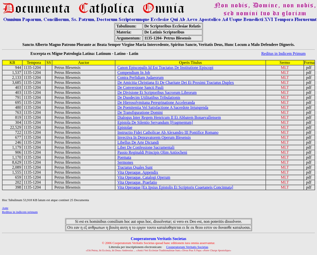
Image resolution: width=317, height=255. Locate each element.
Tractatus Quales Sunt (135, 167)
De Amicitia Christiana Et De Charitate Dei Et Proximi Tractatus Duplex (175, 82)
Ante (5, 208)
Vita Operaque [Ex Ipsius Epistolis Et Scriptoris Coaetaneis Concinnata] (175, 187)
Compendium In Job (133, 72)
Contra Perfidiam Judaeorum (140, 77)
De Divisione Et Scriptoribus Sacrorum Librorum (157, 92)
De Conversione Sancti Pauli (140, 87)
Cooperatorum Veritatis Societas (187, 247)
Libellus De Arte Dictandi (138, 142)
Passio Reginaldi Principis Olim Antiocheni (152, 152)
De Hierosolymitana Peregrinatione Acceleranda (156, 102)
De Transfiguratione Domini (140, 112)
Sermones (125, 162)
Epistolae (124, 127)
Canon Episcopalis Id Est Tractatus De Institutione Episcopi (165, 67)
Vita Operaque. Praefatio (137, 182)
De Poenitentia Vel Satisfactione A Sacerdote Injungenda (162, 107)
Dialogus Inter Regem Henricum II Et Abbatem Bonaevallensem (169, 117)
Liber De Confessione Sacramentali (145, 147)
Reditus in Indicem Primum (283, 53)
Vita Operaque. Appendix (137, 172)
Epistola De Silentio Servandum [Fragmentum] (155, 122)
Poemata (124, 157)
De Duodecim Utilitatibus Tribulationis (148, 97)
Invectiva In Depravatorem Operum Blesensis (154, 137)
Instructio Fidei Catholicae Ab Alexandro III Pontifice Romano (167, 132)
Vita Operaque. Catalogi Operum (143, 177)
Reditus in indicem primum (20, 212)
